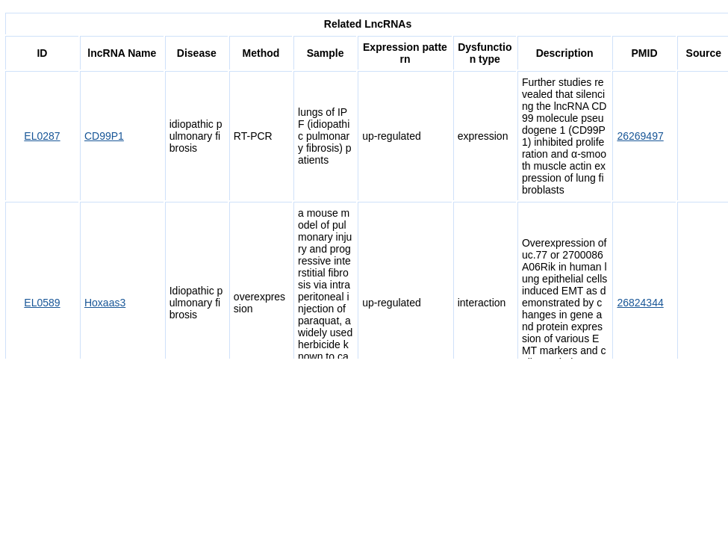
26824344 (640, 303)
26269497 (640, 136)
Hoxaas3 (104, 303)
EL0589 (42, 303)
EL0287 (42, 136)
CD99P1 (104, 136)
